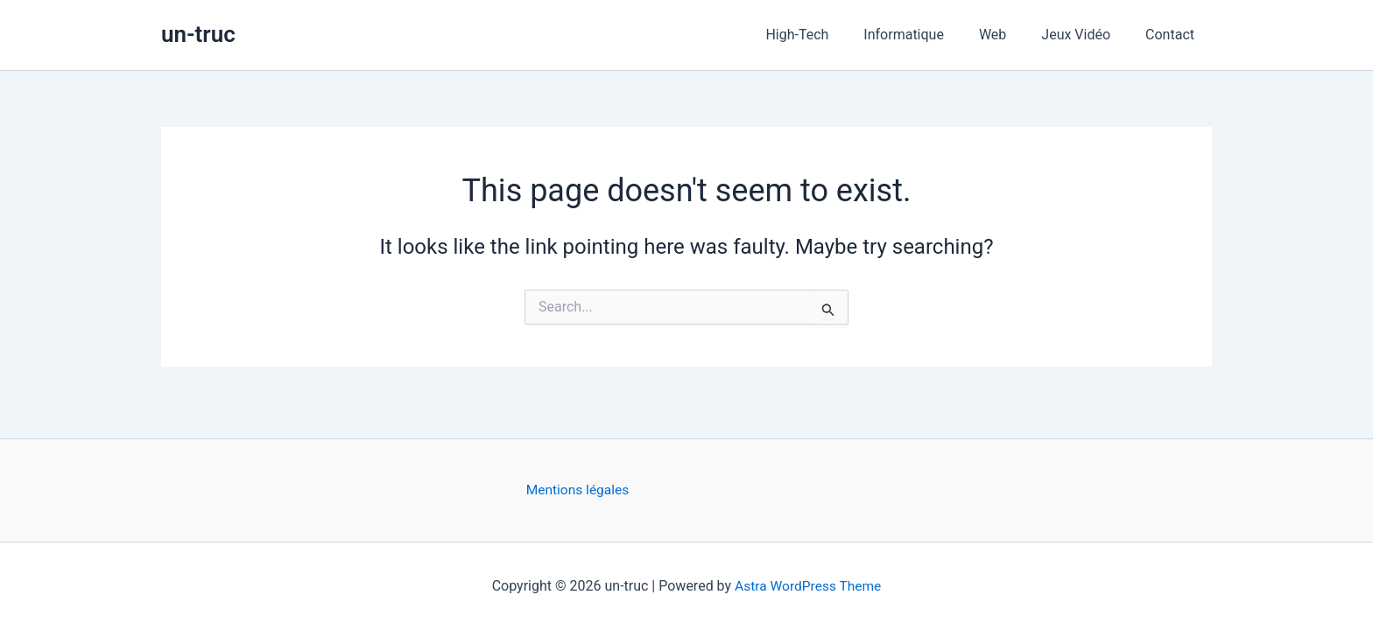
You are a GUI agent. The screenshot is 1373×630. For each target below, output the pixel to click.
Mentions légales (579, 490)
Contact (1173, 34)
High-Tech (828, 34)
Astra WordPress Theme (807, 586)
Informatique (928, 34)
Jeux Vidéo (1086, 34)
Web (1010, 34)
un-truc (198, 34)
